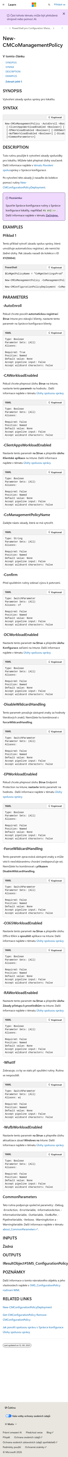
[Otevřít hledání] (49, 5)
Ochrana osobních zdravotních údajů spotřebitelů (29, 1442)
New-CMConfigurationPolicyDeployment (27, 1307)
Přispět (6, 1437)
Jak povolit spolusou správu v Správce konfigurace (33, 1327)
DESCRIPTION (13, 71)
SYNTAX (10, 67)
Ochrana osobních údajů (27, 1437)
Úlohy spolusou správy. (50, 393)
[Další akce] (62, 28)
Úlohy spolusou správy (16, 1332)
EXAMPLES (11, 76)
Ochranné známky (34, 1447)
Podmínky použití (12, 1447)
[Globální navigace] (3, 5)
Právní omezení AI (12, 1432)
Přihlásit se (59, 4)
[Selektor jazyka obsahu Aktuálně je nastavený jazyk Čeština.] (10, 1408)
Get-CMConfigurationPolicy (19, 1315)
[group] (34, 130)
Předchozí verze (34, 1432)
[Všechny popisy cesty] (6, 28)
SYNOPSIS (11, 62)
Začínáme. (52, 215)
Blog (49, 1432)
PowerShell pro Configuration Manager (32, 28)
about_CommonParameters (19, 1229)
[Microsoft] (34, 4)
